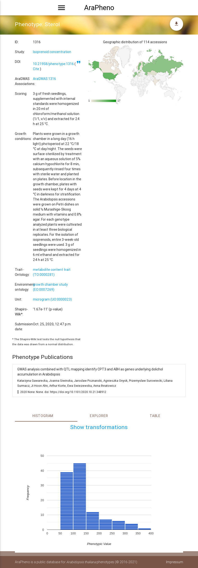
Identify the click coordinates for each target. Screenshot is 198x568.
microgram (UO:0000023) (52, 299)
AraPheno (99, 7)
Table (155, 416)
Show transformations (99, 427)
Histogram (42, 416)
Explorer (99, 416)
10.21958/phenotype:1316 (53, 64)
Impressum (174, 562)
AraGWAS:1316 (44, 79)
